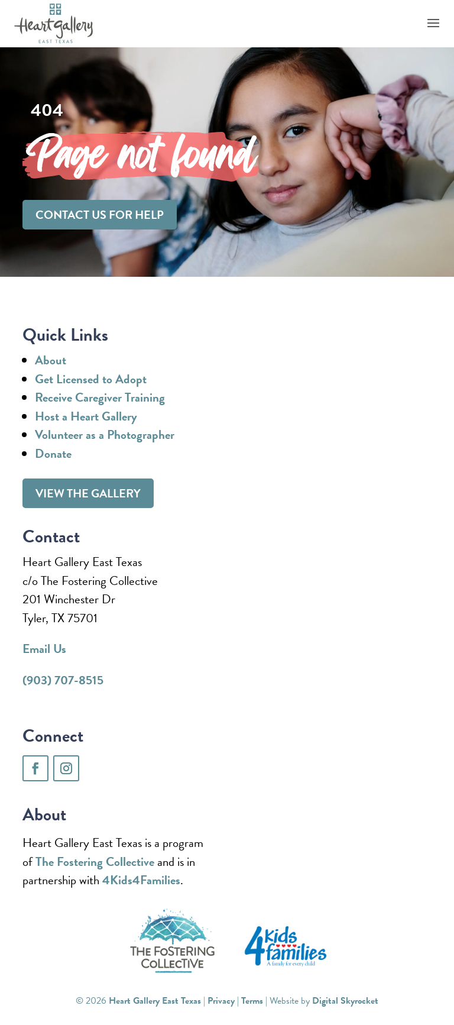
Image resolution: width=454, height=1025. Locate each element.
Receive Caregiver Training (100, 397)
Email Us (44, 648)
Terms (252, 1001)
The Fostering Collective (94, 861)
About (50, 360)
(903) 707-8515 (62, 680)
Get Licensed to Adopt (91, 379)
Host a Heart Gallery (86, 416)
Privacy (221, 1001)
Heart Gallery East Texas (155, 1001)
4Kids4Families (141, 880)
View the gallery (88, 493)
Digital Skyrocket (345, 1001)
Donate (53, 453)
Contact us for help (99, 215)
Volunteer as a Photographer (104, 434)
